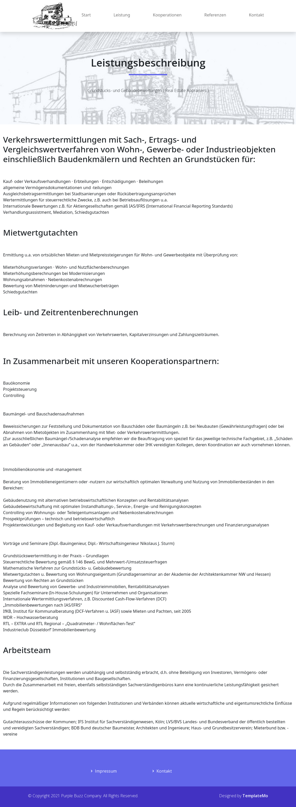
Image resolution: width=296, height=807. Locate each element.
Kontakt (256, 15)
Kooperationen (167, 15)
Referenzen (215, 15)
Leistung (122, 15)
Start (86, 15)
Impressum (106, 771)
